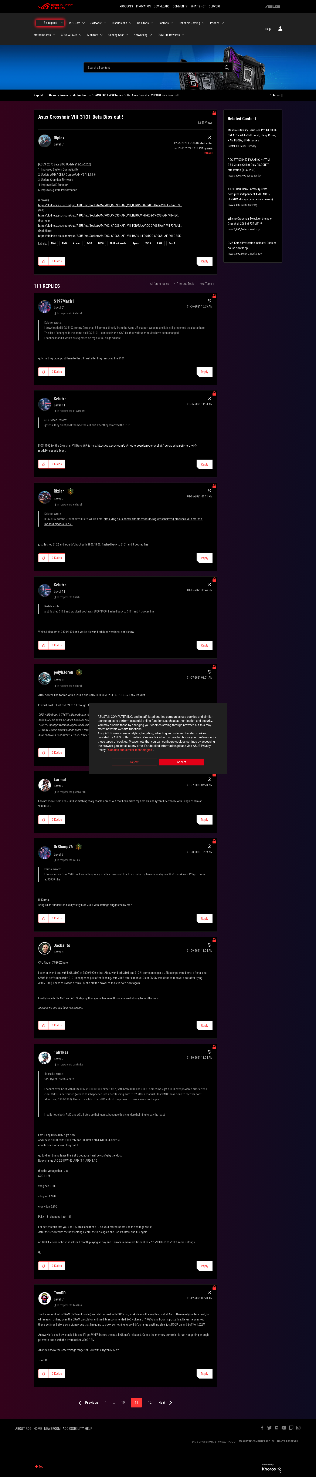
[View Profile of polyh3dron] (63, 672)
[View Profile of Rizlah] (59, 491)
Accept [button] (181, 762)
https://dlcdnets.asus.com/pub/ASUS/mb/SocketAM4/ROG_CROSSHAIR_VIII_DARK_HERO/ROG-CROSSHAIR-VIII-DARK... (110, 236)
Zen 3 (172, 243)
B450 (89, 243)
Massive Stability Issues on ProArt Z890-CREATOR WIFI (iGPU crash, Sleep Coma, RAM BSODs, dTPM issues (252, 135)
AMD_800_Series (239, 205)
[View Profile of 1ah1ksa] (61, 1052)
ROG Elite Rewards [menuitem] (169, 35)
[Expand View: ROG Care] (83, 23)
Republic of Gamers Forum (51, 95)
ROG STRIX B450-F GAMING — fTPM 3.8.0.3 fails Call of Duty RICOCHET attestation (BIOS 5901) (249, 165)
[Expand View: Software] (105, 23)
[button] (43, 261)
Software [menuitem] (96, 23)
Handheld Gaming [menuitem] (189, 23)
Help (268, 29)
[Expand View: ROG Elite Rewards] (183, 35)
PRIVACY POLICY (227, 1441)
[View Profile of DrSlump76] (63, 846)
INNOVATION (143, 6)
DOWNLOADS (162, 6)
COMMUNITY (180, 6)
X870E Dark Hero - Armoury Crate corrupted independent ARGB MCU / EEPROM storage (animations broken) (250, 194)
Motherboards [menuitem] (42, 35)
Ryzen (135, 243)
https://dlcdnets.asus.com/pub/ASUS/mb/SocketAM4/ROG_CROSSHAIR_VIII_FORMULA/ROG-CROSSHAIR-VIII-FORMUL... (110, 225)
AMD (64, 243)
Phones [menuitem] (215, 23)
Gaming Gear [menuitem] (116, 35)
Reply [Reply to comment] (204, 372)
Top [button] (41, 1466)
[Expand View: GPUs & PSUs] (80, 35)
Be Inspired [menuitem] (50, 22)
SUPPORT (214, 6)
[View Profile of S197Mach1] (64, 301)
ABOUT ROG (23, 1429)
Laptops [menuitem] (164, 23)
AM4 (53, 243)
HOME (38, 1429)
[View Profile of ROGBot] (208, 152)
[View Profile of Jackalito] (62, 945)
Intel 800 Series (238, 146)
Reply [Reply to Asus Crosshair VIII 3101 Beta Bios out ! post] (204, 261)
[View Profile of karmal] (60, 779)
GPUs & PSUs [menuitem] (69, 35)
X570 (159, 243)
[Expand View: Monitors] (101, 35)
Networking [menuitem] (140, 35)
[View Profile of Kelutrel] (61, 398)
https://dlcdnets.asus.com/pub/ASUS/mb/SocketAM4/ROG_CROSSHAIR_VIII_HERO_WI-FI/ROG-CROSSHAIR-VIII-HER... (109, 215)
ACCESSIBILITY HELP (77, 1429)
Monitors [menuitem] (92, 35)
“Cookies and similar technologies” (130, 750)
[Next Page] (166, 1403)
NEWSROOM (52, 1429)
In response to (69, 313)
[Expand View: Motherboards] (54, 35)
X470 (148, 243)
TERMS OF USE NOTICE (203, 1441)
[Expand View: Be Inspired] (62, 23)
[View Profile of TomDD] (60, 1292)
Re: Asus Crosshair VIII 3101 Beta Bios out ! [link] (153, 95)
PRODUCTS (126, 6)
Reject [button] (134, 762)
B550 (100, 243)
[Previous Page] (87, 1403)
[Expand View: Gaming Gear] (127, 35)
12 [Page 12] (150, 1402)
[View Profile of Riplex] (59, 137)
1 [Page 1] (106, 1402)
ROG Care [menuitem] (74, 23)
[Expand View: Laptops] (172, 23)
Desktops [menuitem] (143, 23)
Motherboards (81, 95)
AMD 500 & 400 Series (109, 95)
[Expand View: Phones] (223, 23)
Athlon (76, 243)
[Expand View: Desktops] (152, 23)
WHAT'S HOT (198, 6)
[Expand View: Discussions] (130, 23)
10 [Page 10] (123, 1402)
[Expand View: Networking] (151, 35)
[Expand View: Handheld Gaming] (203, 23)
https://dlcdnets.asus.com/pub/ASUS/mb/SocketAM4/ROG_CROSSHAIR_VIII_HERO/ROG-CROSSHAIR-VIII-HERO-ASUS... (110, 205)
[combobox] (158, 67)
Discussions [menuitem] (119, 23)
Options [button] (275, 95)
